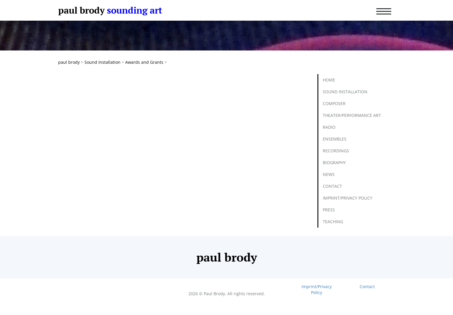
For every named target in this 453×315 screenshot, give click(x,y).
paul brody (81, 10)
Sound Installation (345, 91)
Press (329, 210)
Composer (334, 103)
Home (329, 80)
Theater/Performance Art (352, 115)
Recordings (336, 151)
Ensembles (334, 139)
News (329, 174)
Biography (334, 162)
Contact (332, 186)
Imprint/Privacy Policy (347, 198)
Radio (329, 127)
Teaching (333, 221)
